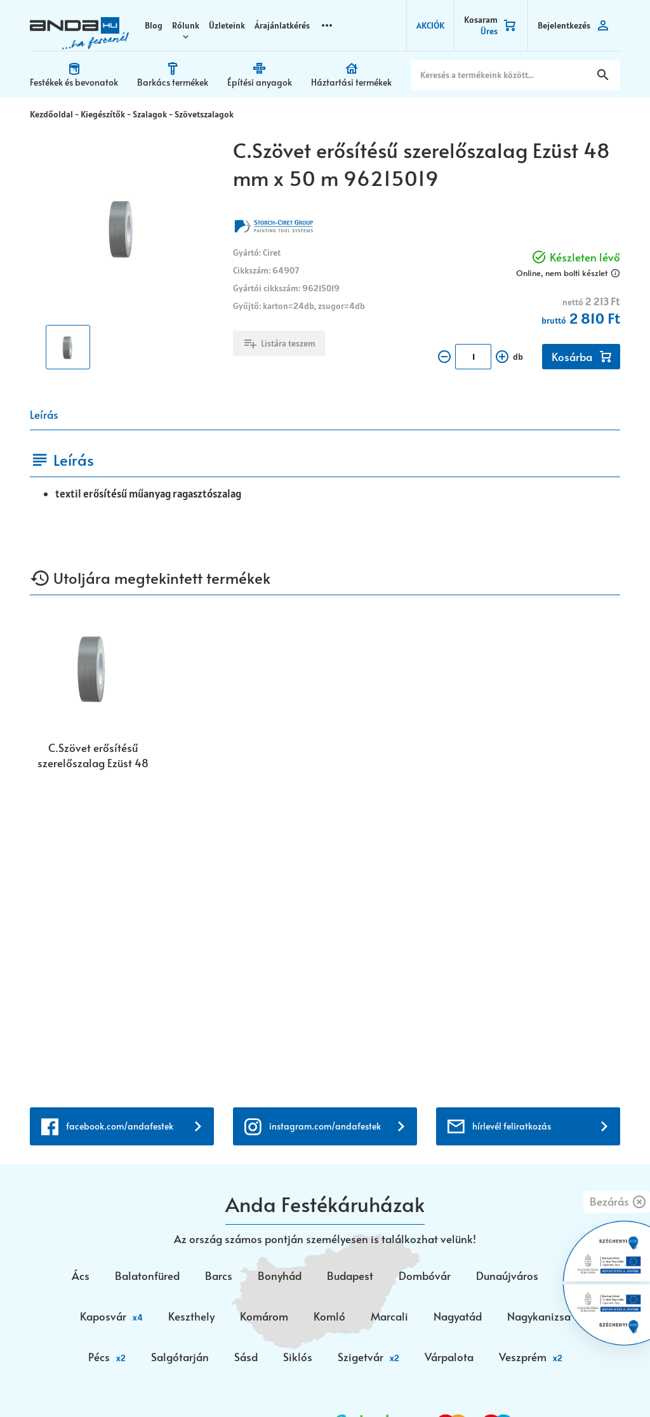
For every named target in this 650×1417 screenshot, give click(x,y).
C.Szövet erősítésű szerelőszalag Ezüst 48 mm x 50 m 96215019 (93, 754)
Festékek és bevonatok (74, 82)
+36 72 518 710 (65, 1189)
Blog (153, 25)
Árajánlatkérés (282, 25)
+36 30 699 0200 (72, 1204)
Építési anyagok (259, 82)
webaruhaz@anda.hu (80, 1134)
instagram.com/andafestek (325, 826)
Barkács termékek (172, 82)
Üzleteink (227, 25)
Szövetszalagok (204, 113)
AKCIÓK (430, 25)
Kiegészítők (103, 113)
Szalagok (150, 113)
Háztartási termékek (351, 82)
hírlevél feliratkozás (511, 826)
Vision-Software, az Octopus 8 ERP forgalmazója (181, 1383)
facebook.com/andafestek (119, 826)
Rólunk (185, 25)
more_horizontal (327, 25)
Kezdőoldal (51, 113)
